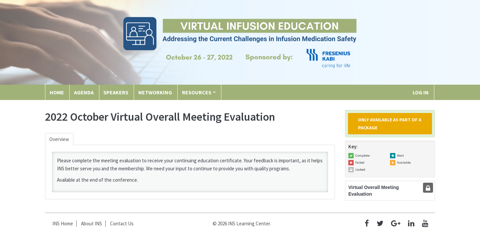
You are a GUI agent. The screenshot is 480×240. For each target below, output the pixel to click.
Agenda (84, 92)
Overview (59, 139)
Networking (155, 92)
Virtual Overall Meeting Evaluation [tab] (373, 191)
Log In (421, 92)
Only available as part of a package (389, 124)
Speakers (115, 92)
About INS (91, 223)
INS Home (62, 223)
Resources (199, 92)
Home (57, 92)
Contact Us (122, 223)
